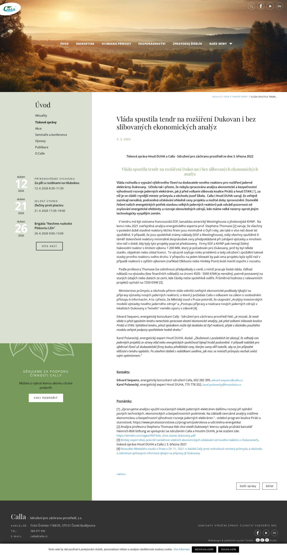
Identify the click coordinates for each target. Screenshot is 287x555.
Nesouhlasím (204, 549)
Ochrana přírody (116, 46)
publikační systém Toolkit (235, 540)
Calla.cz (214, 96)
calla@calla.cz (40, 536)
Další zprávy (248, 486)
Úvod (64, 46)
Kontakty (192, 525)
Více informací (181, 549)
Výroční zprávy (218, 525)
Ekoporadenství (151, 46)
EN (279, 9)
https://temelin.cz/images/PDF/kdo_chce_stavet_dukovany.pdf (159, 435)
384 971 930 (39, 531)
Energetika (85, 46)
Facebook (260, 9)
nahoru (122, 474)
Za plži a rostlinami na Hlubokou (57, 183)
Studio (265, 540)
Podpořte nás (265, 525)
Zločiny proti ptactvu (49, 205)
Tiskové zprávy (239, 96)
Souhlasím (228, 549)
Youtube (270, 9)
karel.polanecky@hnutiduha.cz (224, 385)
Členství (242, 525)
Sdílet (269, 486)
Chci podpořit (46, 398)
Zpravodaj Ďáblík (187, 46)
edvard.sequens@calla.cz (228, 380)
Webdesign (207, 540)
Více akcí (49, 246)
